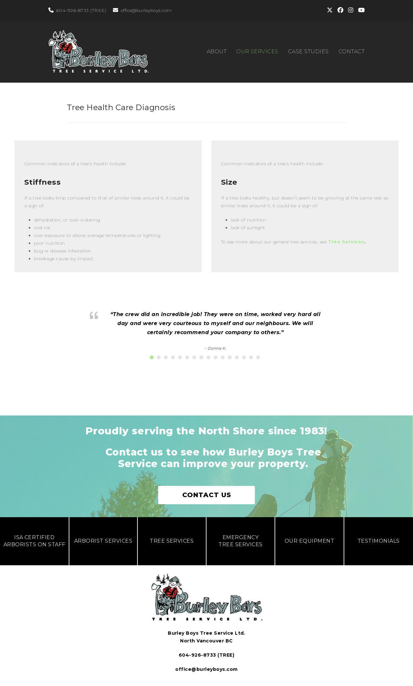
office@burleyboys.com (146, 10)
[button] (152, 357)
